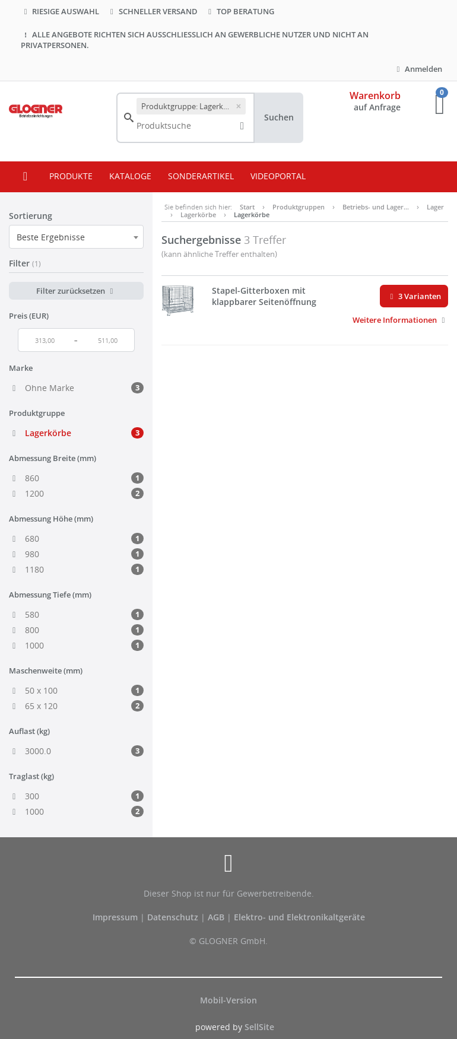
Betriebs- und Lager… (375, 206)
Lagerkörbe (198, 214)
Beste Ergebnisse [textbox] (51, 237)
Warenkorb (375, 95)
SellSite (259, 1026)
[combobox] (76, 237)
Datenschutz (172, 917)
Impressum (116, 917)
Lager (435, 206)
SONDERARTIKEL (201, 176)
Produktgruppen (298, 206)
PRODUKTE (71, 176)
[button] (400, 319)
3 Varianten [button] (414, 296)
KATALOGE (130, 176)
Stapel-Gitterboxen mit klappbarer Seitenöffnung (264, 296)
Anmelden (417, 68)
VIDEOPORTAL (278, 176)
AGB (217, 917)
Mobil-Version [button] (228, 1000)
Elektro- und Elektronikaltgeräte (299, 917)
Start (247, 206)
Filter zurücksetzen (76, 290)
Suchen (279, 117)
